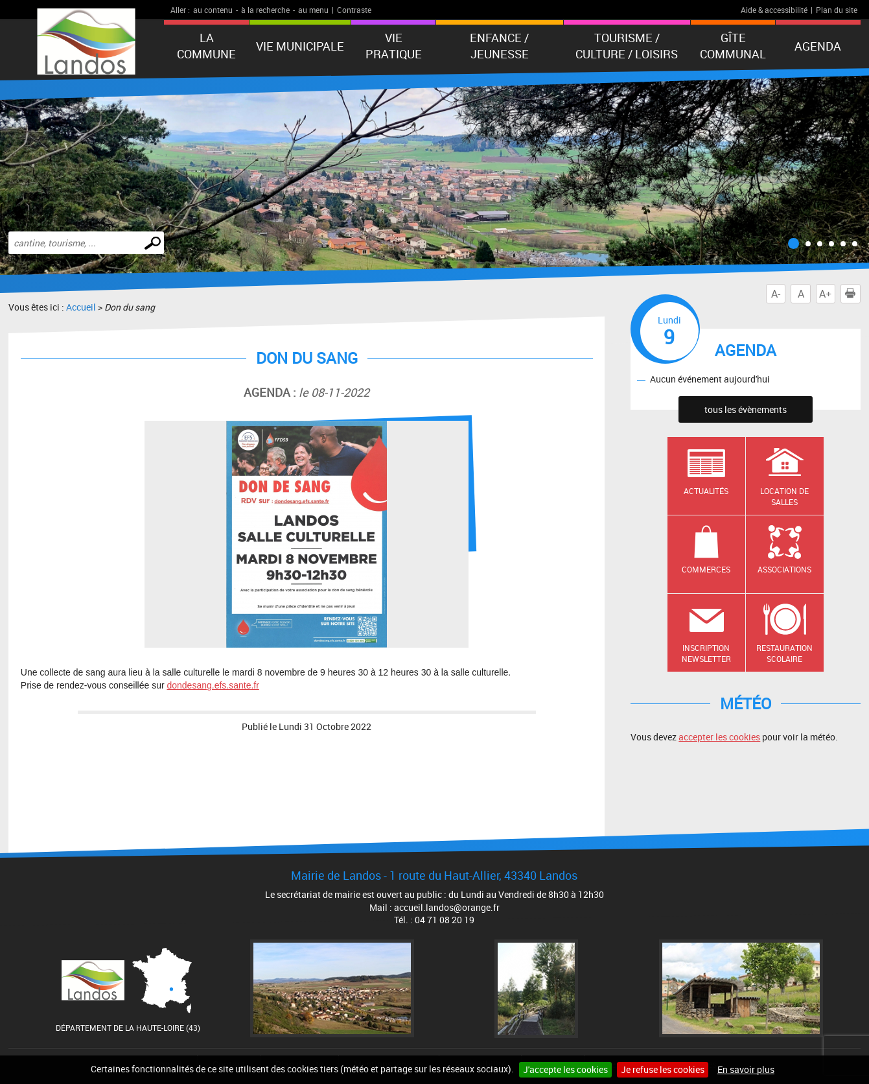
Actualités (706, 491)
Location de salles (784, 496)
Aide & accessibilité (774, 10)
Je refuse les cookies (662, 1069)
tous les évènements (745, 409)
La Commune (206, 46)
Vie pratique (393, 46)
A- (775, 294)
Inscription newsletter (706, 653)
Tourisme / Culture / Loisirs (626, 46)
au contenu (213, 10)
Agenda (817, 46)
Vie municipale (300, 46)
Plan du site (836, 10)
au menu (313, 10)
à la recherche (265, 10)
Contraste (354, 10)
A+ (825, 294)
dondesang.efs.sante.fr (213, 685)
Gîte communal (733, 46)
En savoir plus (745, 1069)
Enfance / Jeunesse (499, 46)
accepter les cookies (719, 737)
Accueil (81, 307)
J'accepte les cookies (565, 1069)
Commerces (706, 569)
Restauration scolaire (784, 653)
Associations (784, 569)
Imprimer (853, 294)
